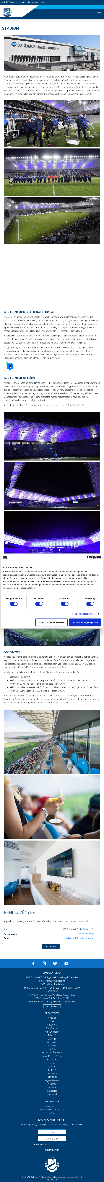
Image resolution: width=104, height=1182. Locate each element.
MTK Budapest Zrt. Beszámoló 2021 (52, 998)
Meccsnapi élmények (52, 1052)
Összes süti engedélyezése (85, 622)
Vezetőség (52, 1042)
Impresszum (52, 1106)
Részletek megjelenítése (84, 614)
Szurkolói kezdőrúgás (52, 1056)
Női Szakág (52, 1077)
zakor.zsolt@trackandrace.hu (80, 938)
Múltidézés (52, 1035)
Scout (52, 1066)
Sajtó (52, 1063)
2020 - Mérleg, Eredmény (52, 984)
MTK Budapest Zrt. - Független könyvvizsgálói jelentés (52, 977)
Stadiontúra (52, 1059)
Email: (7, 938)
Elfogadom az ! (53, 1144)
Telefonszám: (11, 934)
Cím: (6, 929)
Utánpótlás (52, 1073)
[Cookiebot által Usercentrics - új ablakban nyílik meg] (89, 558)
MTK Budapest (52, 1032)
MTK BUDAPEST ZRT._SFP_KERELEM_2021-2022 (52, 994)
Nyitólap (52, 1018)
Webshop (52, 1084)
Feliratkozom (52, 1150)
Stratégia (52, 1038)
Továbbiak (52, 1006)
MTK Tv (52, 1070)
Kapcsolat (52, 1094)
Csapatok (52, 1024)
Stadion (52, 1087)
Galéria (52, 1049)
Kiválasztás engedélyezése (51, 622)
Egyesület (52, 1091)
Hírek (52, 1021)
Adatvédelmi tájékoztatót (59, 1144)
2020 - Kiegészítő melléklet (52, 981)
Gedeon (52, 1045)
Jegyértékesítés (52, 1080)
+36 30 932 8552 (86, 934)
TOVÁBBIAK (51, 946)
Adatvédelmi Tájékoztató (52, 1109)
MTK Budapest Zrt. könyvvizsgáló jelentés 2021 (52, 1001)
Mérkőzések (52, 1028)
